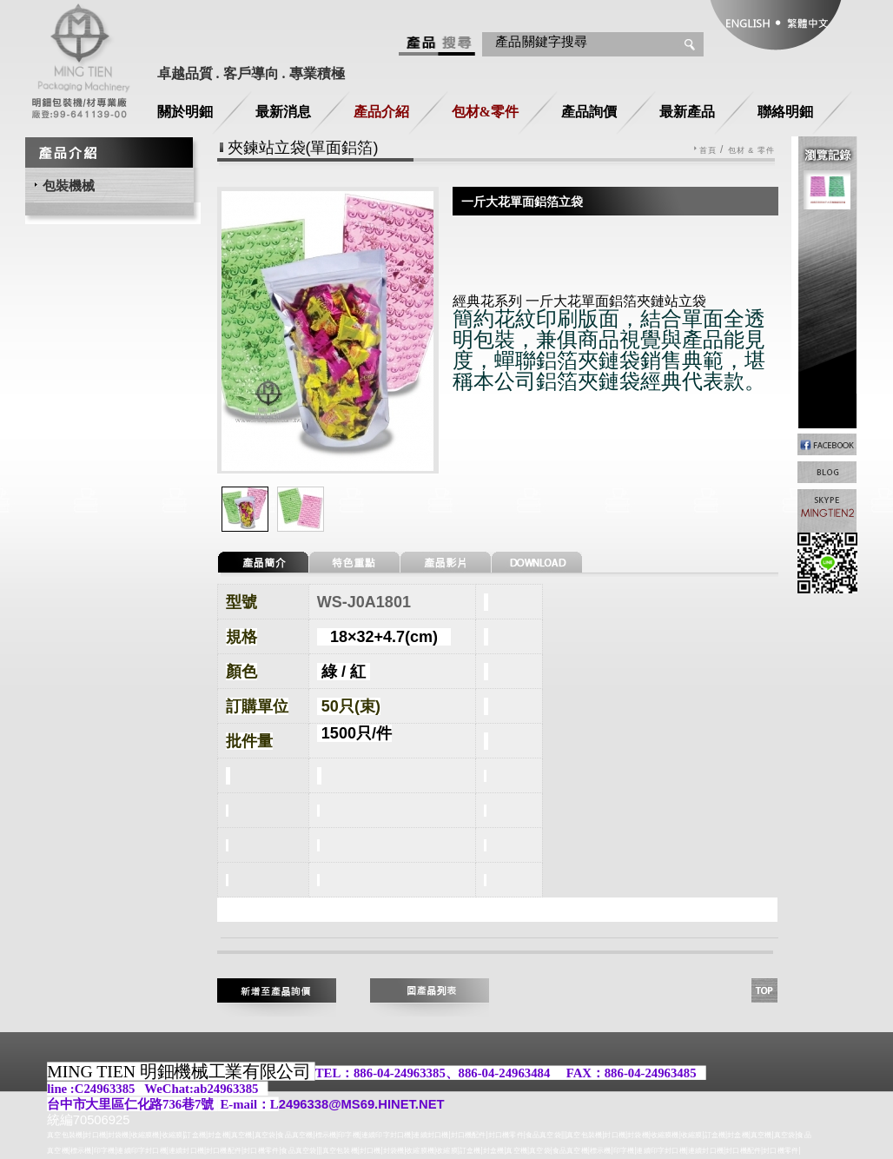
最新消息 (283, 111)
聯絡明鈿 (785, 111)
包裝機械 (69, 185)
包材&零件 (485, 111)
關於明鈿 (185, 111)
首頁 (708, 151)
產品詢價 (589, 111)
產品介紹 (381, 111)
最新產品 (687, 111)
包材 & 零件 (751, 151)
